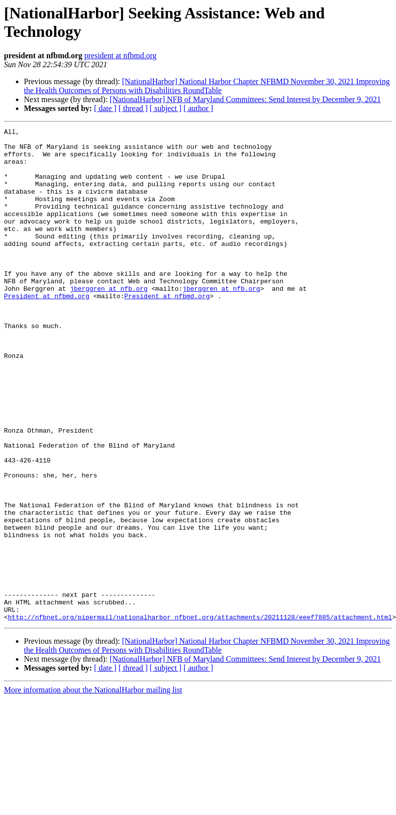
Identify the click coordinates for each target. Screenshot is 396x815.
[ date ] (105, 108)
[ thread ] (133, 108)
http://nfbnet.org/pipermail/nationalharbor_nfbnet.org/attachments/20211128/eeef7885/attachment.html (200, 715)
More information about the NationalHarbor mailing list (93, 788)
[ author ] (198, 108)
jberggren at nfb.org (109, 321)
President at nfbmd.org (47, 330)
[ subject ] (166, 108)
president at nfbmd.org (121, 55)
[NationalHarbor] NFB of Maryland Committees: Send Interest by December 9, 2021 (245, 99)
